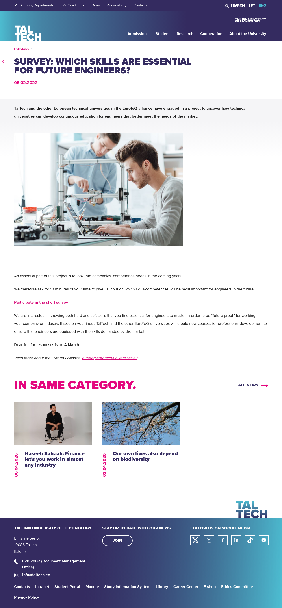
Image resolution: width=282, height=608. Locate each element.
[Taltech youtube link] (264, 540)
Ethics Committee (237, 587)
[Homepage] (28, 26)
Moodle (92, 587)
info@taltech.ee (36, 575)
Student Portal (67, 587)
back (5, 60)
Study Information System (127, 587)
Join (117, 541)
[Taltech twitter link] (195, 540)
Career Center (185, 587)
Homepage (21, 48)
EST (252, 5)
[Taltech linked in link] (236, 540)
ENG (262, 5)
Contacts (22, 587)
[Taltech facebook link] (223, 540)
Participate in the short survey (41, 303)
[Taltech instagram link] (209, 540)
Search (237, 5)
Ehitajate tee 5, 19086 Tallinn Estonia (27, 545)
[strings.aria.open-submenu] (16, 5)
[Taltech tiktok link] (250, 540)
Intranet (42, 587)
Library (162, 587)
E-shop (210, 587)
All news (248, 385)
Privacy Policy (26, 597)
